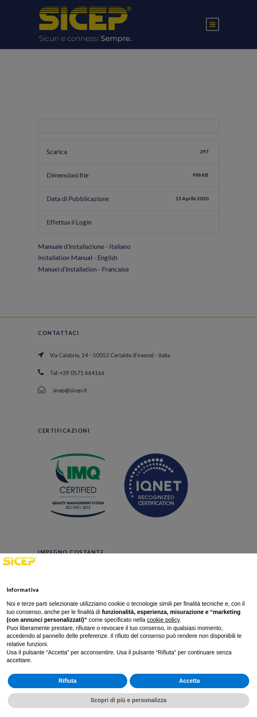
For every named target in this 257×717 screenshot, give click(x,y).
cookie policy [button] (163, 619)
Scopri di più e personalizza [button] (128, 700)
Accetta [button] (189, 680)
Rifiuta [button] (67, 680)
